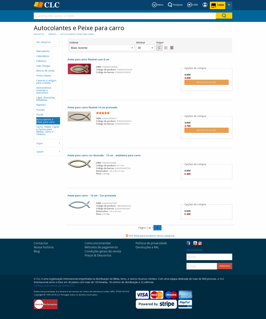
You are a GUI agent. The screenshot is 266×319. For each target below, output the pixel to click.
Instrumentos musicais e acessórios (43, 90)
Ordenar (102, 46)
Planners (41, 104)
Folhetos (41, 61)
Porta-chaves (43, 75)
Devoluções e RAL (147, 247)
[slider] (103, 113)
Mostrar (145, 46)
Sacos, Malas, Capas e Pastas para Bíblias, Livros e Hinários (47, 130)
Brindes (52, 34)
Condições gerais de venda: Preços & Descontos (103, 253)
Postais (40, 109)
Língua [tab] (39, 143)
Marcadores (43, 51)
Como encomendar (98, 243)
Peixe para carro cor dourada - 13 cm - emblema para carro (104, 155)
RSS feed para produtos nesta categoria (151, 235)
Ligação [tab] (40, 151)
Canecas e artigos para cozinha (46, 81)
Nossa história (44, 247)
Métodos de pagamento (101, 247)
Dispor (160, 42)
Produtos (39, 34)
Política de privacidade (151, 243)
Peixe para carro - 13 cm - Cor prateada (92, 195)
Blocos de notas (45, 70)
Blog (37, 251)
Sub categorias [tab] (43, 42)
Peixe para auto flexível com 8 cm (88, 59)
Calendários (42, 56)
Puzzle (39, 114)
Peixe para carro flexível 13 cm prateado (92, 107)
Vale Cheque (43, 65)
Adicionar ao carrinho (206, 82)
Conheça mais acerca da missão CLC (54, 285)
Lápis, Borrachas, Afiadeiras (46, 99)
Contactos (41, 243)
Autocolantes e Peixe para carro (77, 34)
